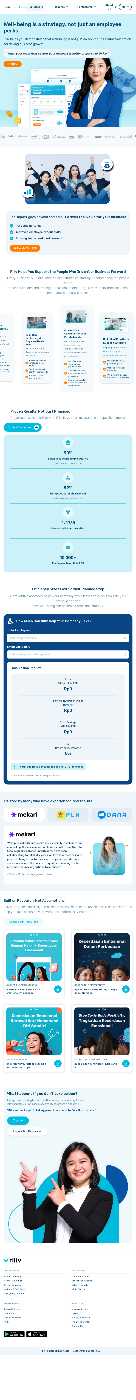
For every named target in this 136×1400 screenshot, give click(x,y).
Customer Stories (81, 1276)
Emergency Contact (14, 1293)
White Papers (78, 1289)
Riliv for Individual (13, 1281)
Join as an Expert (12, 1317)
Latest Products (80, 1285)
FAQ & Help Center (81, 1322)
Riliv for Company (12, 1276)
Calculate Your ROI (25, 248)
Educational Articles (82, 1281)
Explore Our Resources (23, 921)
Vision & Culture (80, 1309)
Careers (76, 1313)
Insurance (9, 1313)
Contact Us (77, 1326)
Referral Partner (12, 1309)
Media (7, 1322)
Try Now (12, 64)
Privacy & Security (81, 1317)
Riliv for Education (13, 1285)
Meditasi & (14, 1289)
